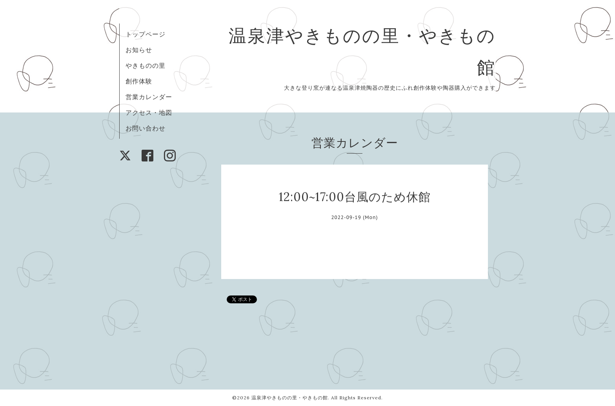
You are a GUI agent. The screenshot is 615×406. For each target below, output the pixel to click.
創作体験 (139, 81)
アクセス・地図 (149, 112)
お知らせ (139, 50)
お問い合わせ (146, 128)
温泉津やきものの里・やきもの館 (289, 398)
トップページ (146, 34)
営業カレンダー (149, 97)
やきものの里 (146, 65)
